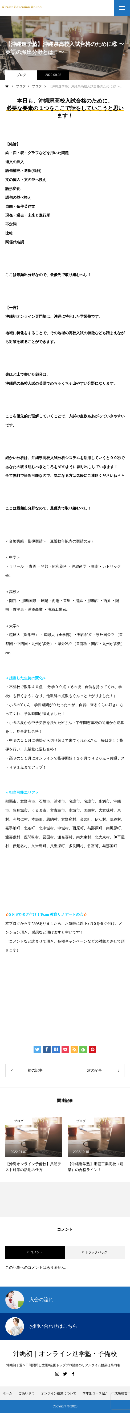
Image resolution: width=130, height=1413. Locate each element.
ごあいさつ (27, 1393)
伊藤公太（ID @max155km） (43, 999)
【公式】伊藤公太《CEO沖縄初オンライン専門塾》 (67, 983)
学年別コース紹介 (95, 1393)
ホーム (7, 1393)
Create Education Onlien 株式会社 (49, 1016)
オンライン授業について (58, 1393)
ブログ (21, 75)
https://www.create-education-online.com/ (46, 967)
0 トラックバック (94, 1252)
